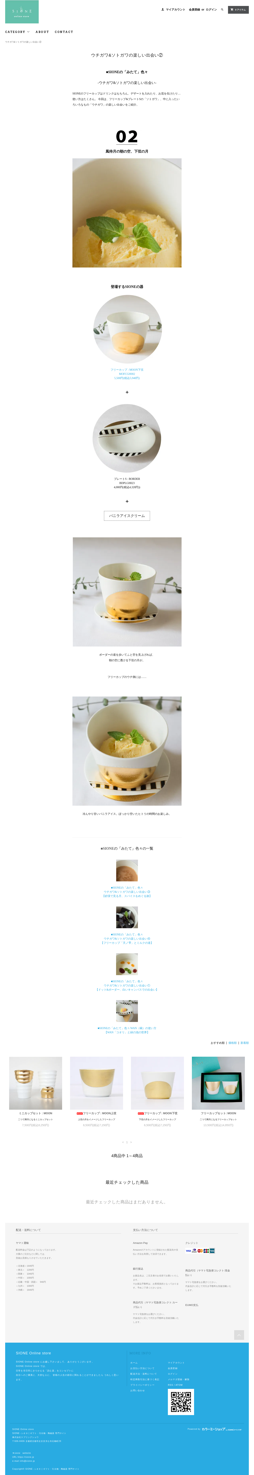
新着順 (245, 1042)
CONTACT (64, 32)
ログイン (211, 9)
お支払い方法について (142, 1368)
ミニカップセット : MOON (35, 1113)
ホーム (134, 1362)
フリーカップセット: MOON (218, 1113)
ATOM (179, 1385)
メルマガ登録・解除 (179, 1379)
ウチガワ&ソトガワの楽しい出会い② (23, 42)
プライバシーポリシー (142, 1385)
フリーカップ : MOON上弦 (96, 1113)
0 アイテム (238, 9)
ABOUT (42, 32)
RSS (170, 1385)
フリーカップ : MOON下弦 (157, 1113)
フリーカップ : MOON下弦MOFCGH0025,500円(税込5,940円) (127, 374)
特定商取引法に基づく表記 (144, 1379)
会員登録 (194, 9)
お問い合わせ (137, 1390)
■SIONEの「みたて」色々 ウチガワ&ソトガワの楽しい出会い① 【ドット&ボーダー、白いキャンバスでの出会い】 (127, 985)
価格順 (232, 1042)
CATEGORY (17, 32)
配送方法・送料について (143, 1374)
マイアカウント (175, 9)
